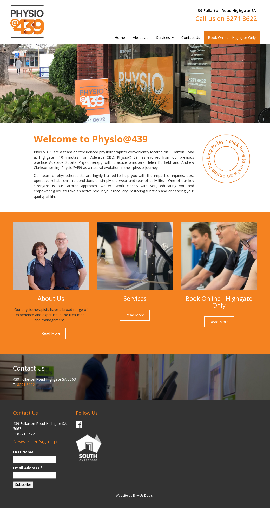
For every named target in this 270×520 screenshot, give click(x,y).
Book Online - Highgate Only (232, 37)
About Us (140, 37)
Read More (51, 333)
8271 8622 (241, 18)
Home (120, 37)
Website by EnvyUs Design (135, 495)
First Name (23, 452)
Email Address (28, 467)
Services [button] (165, 37)
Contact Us (190, 37)
